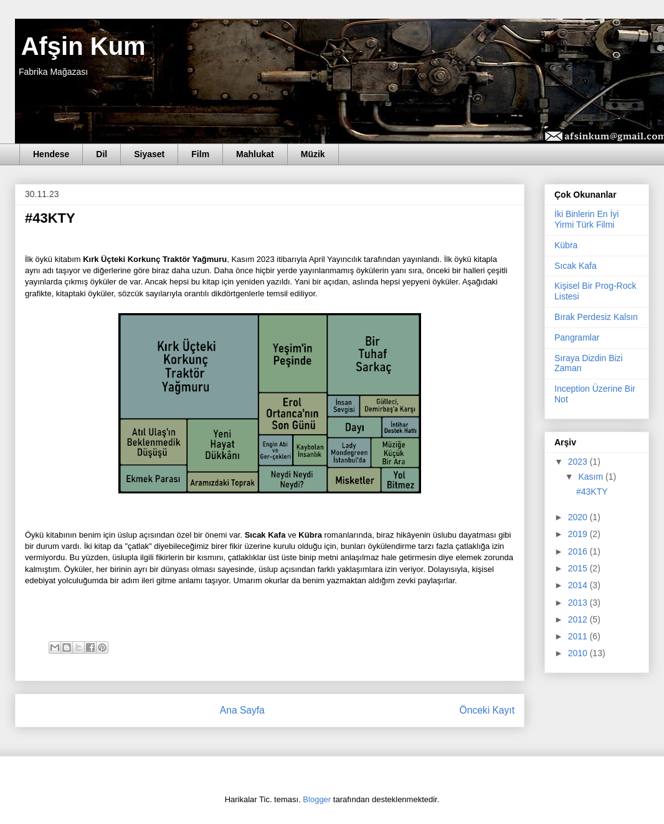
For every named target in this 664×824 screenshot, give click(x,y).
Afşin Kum (80, 46)
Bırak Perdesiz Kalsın (596, 317)
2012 (579, 619)
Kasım (591, 477)
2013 (579, 603)
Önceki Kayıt (487, 710)
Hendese (51, 154)
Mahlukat (255, 154)
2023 (579, 462)
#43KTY (592, 492)
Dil (101, 154)
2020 (579, 517)
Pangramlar (576, 337)
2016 (579, 551)
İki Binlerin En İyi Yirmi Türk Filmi (586, 219)
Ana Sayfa (242, 710)
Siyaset (149, 154)
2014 (579, 585)
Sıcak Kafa (575, 266)
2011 (579, 636)
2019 (579, 534)
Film (200, 154)
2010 (579, 653)
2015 (579, 568)
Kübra (565, 245)
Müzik (313, 154)
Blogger (317, 799)
